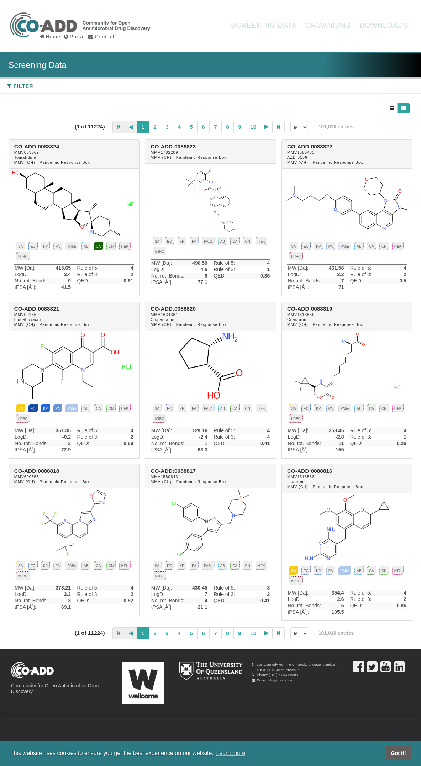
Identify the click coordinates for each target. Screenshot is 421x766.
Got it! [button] (398, 753)
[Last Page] (279, 127)
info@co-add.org (281, 680)
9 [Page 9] (239, 127)
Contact (101, 36)
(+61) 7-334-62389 (283, 675)
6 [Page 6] (203, 127)
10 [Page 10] (253, 127)
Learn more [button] (230, 753)
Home (50, 36)
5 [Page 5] (191, 127)
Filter (20, 86)
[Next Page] (267, 127)
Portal (74, 36)
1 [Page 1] (142, 127)
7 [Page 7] (215, 127)
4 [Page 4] (179, 127)
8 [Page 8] (227, 127)
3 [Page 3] (167, 127)
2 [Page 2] (155, 127)
